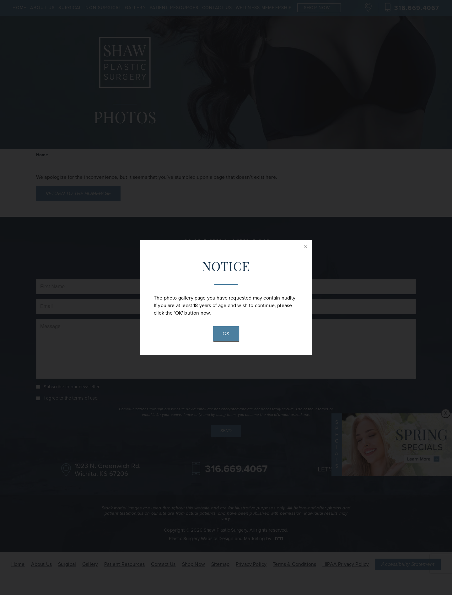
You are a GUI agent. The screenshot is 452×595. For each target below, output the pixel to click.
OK (226, 333)
